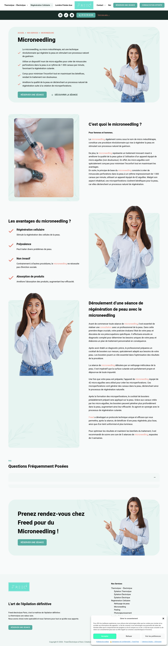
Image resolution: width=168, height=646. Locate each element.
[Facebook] (60, 15)
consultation (106, 327)
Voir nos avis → (104, 15)
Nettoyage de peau (122, 604)
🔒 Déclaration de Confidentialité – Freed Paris (124, 642)
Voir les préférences (153, 636)
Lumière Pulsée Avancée (65, 5)
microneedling (98, 139)
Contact (101, 5)
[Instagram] (72, 15)
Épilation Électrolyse (122, 594)
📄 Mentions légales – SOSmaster (151, 642)
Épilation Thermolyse (122, 591)
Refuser (129, 636)
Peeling (117, 610)
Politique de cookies (102, 642)
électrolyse (18, 612)
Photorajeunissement (123, 613)
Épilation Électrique (122, 597)
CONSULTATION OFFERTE (152, 5)
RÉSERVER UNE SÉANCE (125, 5)
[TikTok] (66, 15)
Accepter (104, 636)
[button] (163, 618)
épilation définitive (52, 612)
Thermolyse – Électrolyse (16, 5)
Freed (91, 417)
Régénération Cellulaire (42, 5)
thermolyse (15, 616)
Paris (25, 612)
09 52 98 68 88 (86, 15)
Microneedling (47, 33)
